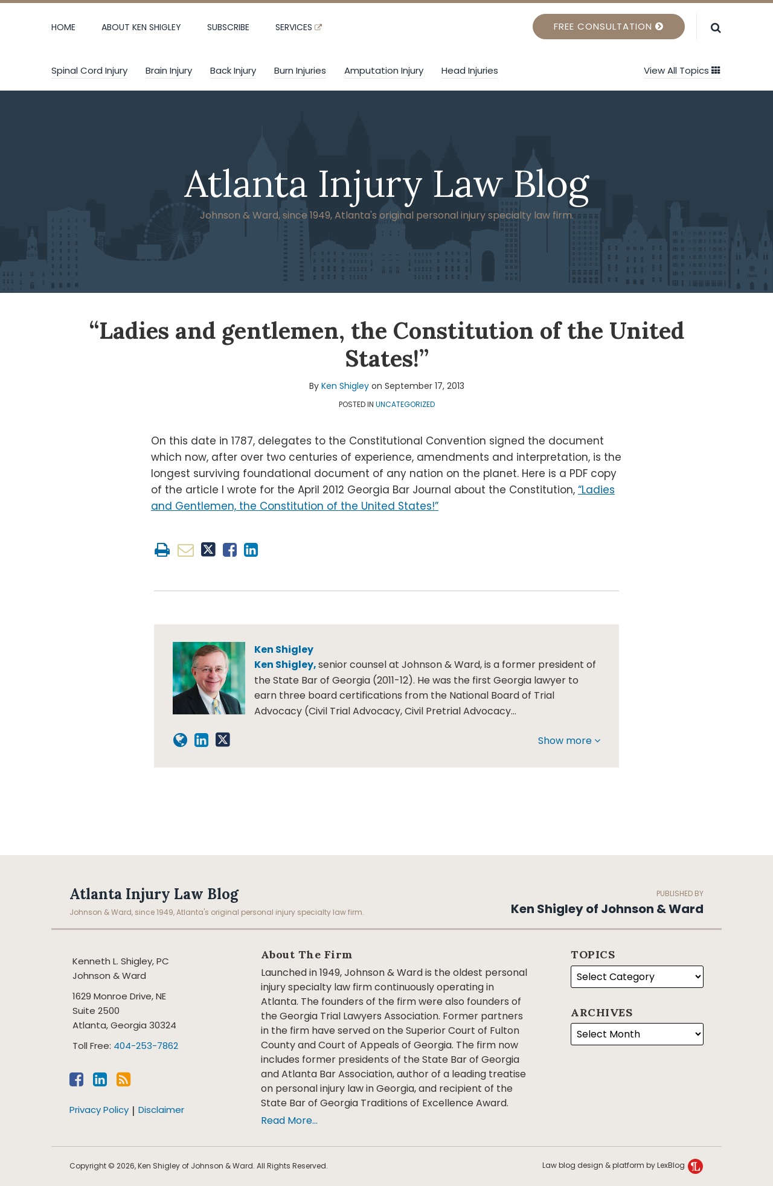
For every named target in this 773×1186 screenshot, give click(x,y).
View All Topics (682, 70)
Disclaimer (161, 1109)
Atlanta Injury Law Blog (386, 183)
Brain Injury (169, 70)
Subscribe (228, 27)
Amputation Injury (383, 70)
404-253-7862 (146, 1045)
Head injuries (469, 70)
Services (298, 27)
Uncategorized (405, 404)
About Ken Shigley (141, 27)
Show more (569, 741)
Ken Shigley (345, 386)
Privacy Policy (99, 1109)
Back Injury (233, 70)
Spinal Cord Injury (89, 70)
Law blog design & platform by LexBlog (622, 1165)
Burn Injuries (300, 70)
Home (63, 27)
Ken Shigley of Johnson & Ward (607, 908)
